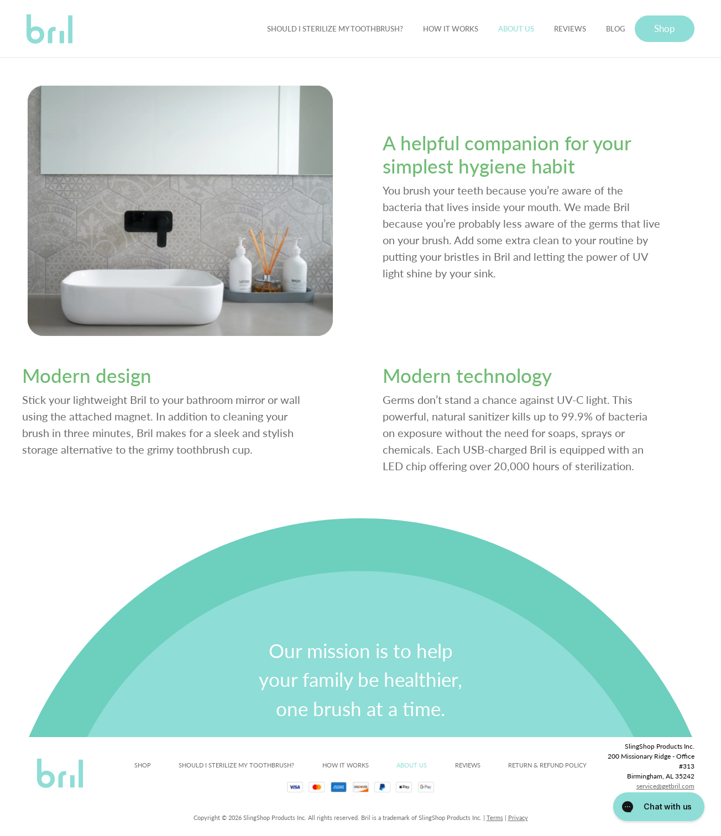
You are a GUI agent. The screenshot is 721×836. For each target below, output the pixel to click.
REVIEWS (570, 28)
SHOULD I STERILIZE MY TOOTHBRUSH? (335, 28)
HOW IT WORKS (450, 28)
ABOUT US (516, 28)
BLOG (615, 28)
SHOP (142, 765)
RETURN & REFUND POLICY (547, 765)
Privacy (518, 817)
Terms (495, 817)
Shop (664, 28)
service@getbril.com (665, 786)
